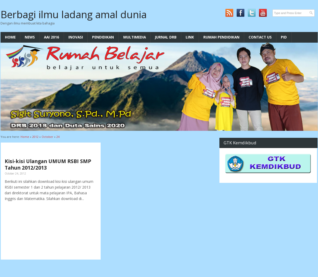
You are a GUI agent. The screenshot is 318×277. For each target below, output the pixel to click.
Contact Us (260, 37)
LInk (190, 37)
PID (284, 37)
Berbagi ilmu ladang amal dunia (74, 14)
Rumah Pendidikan (221, 37)
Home (10, 37)
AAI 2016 (51, 37)
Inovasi (75, 37)
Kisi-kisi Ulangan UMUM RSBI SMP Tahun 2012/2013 (48, 164)
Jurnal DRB (166, 37)
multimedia (134, 37)
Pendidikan (103, 37)
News (30, 37)
